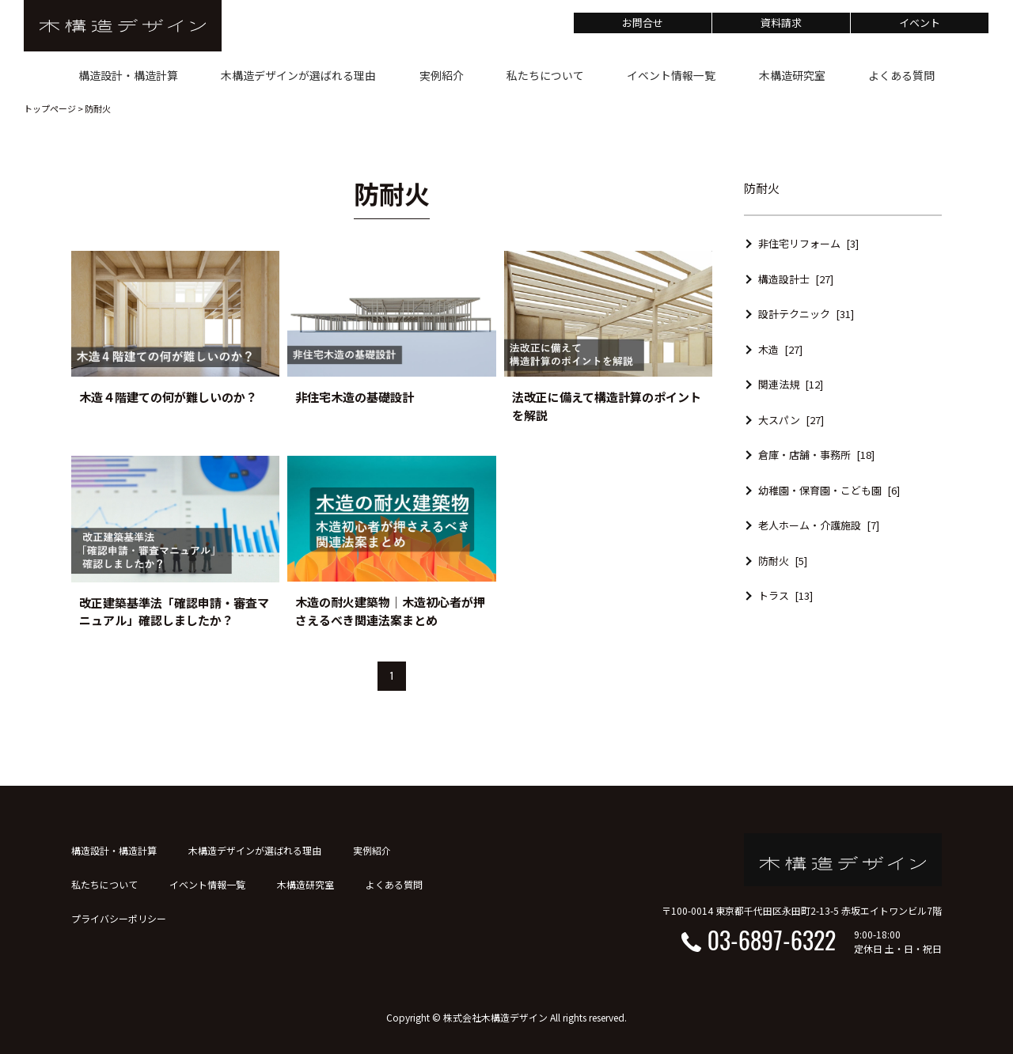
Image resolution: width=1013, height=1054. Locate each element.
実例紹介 (372, 850)
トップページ (50, 108)
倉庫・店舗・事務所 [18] (816, 454)
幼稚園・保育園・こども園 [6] (829, 490)
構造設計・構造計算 (114, 850)
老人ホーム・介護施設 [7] (818, 525)
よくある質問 (394, 884)
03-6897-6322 (772, 940)
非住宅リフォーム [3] (808, 243)
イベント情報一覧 (207, 884)
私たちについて (104, 884)
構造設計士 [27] (795, 278)
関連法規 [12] (790, 384)
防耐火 (98, 108)
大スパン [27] (791, 419)
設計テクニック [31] (806, 313)
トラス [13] (785, 595)
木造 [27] (780, 349)
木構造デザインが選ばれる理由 (254, 850)
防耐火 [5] (782, 560)
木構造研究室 (305, 884)
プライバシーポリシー (118, 918)
